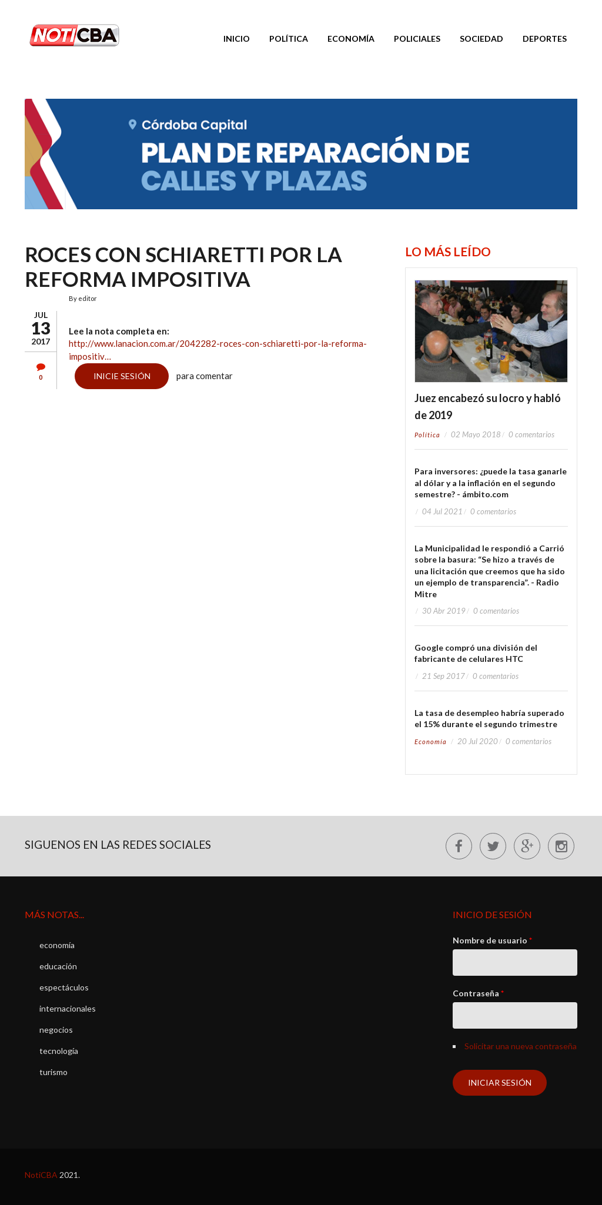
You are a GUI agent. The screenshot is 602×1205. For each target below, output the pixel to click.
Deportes (545, 38)
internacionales (67, 1008)
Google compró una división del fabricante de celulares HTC (475, 653)
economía (430, 741)
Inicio (236, 38)
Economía (350, 38)
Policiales (417, 38)
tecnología (58, 1051)
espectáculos (64, 987)
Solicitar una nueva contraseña (520, 1046)
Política (288, 38)
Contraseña (478, 993)
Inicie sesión (121, 376)
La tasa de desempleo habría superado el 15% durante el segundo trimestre (489, 718)
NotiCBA (41, 1175)
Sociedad (481, 38)
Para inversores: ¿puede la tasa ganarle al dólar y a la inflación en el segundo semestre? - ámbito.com (490, 482)
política (427, 435)
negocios (56, 1030)
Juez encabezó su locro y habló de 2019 (487, 406)
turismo (53, 1072)
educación (58, 966)
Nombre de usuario (492, 940)
